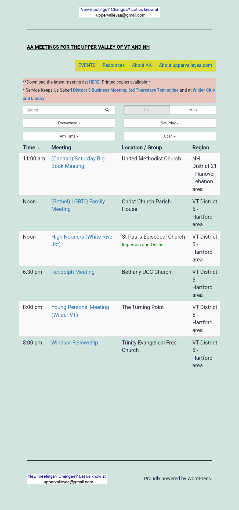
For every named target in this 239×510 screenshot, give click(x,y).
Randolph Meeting (73, 272)
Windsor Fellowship (74, 342)
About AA (142, 65)
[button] (69, 123)
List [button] (147, 110)
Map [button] (193, 110)
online (173, 90)
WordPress (199, 478)
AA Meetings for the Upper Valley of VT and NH (88, 47)
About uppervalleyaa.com (185, 65)
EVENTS (86, 65)
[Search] (62, 109)
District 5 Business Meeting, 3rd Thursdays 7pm (119, 90)
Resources (114, 65)
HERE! (95, 82)
